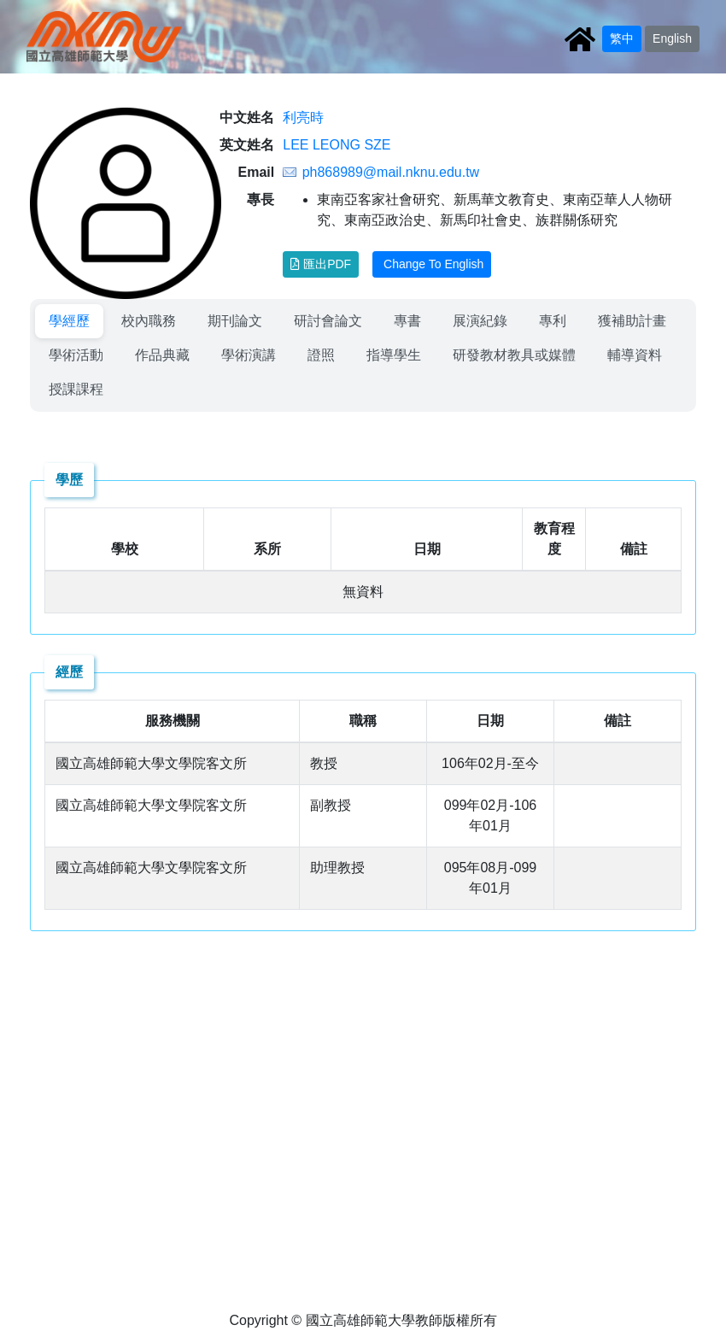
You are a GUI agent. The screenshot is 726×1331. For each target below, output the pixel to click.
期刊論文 (235, 321)
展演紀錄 (480, 321)
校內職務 (148, 321)
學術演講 (248, 355)
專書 (407, 321)
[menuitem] (69, 321)
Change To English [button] (431, 264)
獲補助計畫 (632, 321)
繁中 (622, 38)
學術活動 (76, 355)
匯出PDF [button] (320, 264)
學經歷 (69, 321)
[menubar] (363, 355)
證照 (321, 355)
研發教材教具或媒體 (514, 355)
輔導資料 (634, 355)
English (672, 38)
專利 (552, 321)
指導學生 (393, 355)
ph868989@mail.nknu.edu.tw (391, 172)
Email (256, 172)
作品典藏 (162, 355)
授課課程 (76, 389)
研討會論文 (328, 321)
